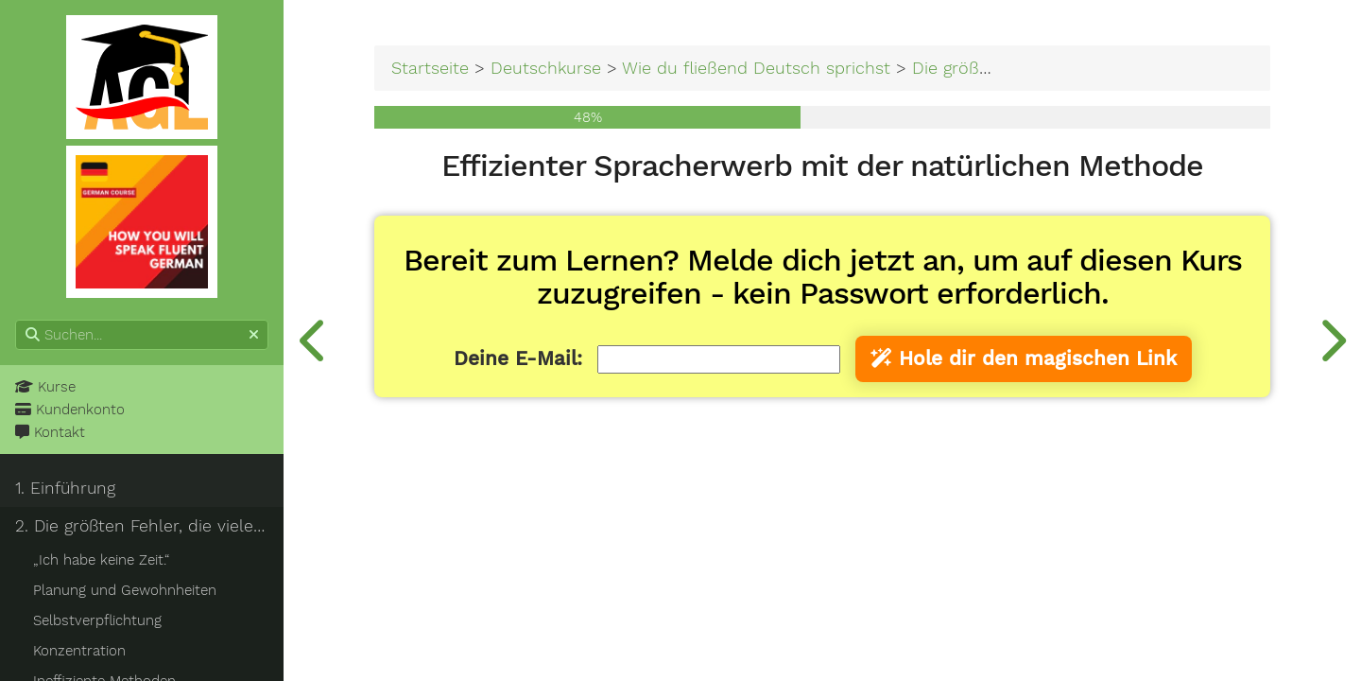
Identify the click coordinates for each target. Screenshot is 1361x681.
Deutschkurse (546, 68)
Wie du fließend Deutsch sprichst (756, 68)
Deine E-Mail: (518, 358)
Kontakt (50, 432)
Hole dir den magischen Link (1023, 358)
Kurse (45, 386)
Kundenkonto (70, 409)
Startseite (430, 68)
